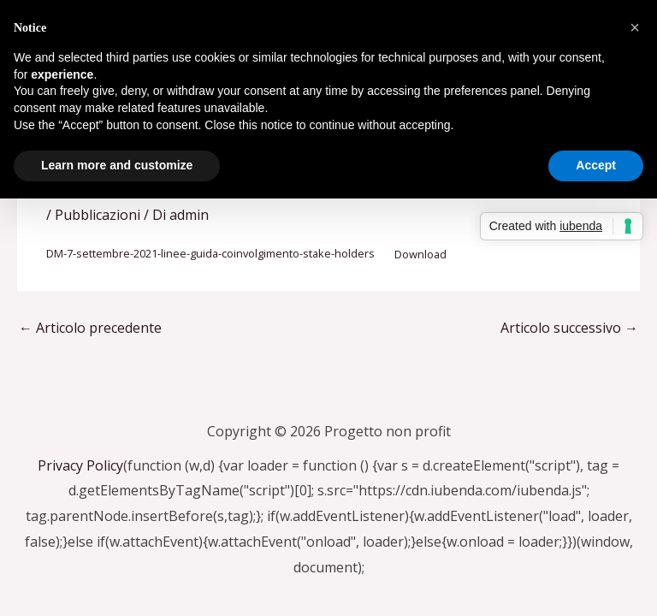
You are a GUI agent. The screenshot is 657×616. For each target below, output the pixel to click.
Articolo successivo (569, 327)
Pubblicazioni (97, 214)
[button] (634, 27)
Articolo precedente (90, 327)
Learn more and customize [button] (116, 165)
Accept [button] (596, 165)
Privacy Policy (80, 465)
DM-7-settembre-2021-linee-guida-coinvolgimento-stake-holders (210, 254)
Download (420, 254)
